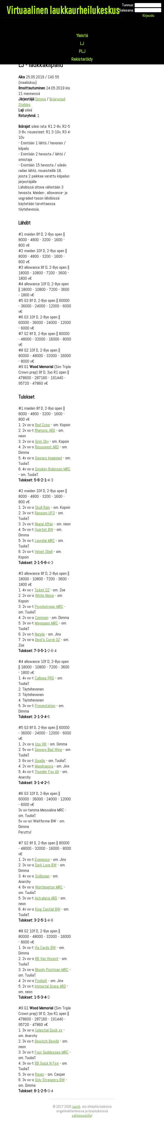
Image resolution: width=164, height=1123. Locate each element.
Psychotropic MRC (49, 606)
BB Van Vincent (46, 958)
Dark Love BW (46, 865)
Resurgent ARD (47, 447)
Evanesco (42, 859)
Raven (39, 1074)
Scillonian (42, 876)
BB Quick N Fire (47, 1063)
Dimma (40, 99)
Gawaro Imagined (48, 458)
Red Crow (42, 425)
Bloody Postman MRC (51, 969)
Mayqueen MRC (46, 623)
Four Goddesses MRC (51, 1052)
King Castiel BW (47, 909)
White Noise (44, 595)
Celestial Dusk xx (48, 1030)
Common (41, 617)
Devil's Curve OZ (47, 639)
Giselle (40, 760)
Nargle (40, 634)
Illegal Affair (44, 524)
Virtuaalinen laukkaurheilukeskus (63, 10)
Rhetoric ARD (45, 430)
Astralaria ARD (46, 898)
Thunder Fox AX (47, 771)
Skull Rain (42, 507)
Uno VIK (41, 744)
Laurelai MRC (45, 540)
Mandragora (44, 766)
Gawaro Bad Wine (48, 749)
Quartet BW (44, 529)
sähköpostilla (82, 1115)
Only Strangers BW (50, 1080)
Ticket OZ (41, 590)
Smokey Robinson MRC (52, 469)
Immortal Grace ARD (50, 986)
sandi (76, 1106)
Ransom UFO (45, 513)
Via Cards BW (45, 947)
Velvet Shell (44, 551)
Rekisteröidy (82, 59)
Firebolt (41, 980)
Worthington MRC (49, 887)
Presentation (45, 705)
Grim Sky (42, 441)
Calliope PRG (44, 678)
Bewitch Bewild (47, 1041)
